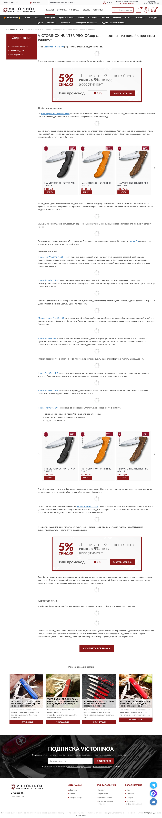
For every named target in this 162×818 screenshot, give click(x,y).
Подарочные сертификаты (113, 23)
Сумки (40, 23)
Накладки (92, 18)
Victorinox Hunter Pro (54, 47)
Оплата (72, 794)
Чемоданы (153, 18)
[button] (127, 3)
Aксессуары (65, 23)
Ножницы (139, 18)
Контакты (98, 10)
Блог (128, 790)
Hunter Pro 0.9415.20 (47, 408)
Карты (128, 18)
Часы (37, 18)
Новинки (130, 794)
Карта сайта (103, 794)
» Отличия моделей (16, 51)
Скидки (130, 798)
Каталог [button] (50, 10)
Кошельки (51, 23)
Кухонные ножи (66, 18)
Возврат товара (75, 798)
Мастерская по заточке (86, 23)
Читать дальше (26, 722)
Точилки (105, 18)
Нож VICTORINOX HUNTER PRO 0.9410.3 (59, 184)
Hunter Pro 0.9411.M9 (48, 391)
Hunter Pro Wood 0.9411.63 (50, 257)
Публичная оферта (105, 798)
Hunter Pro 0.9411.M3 (48, 373)
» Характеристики (15, 55)
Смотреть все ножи (122, 93)
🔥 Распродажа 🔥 (12, 18)
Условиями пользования (101, 767)
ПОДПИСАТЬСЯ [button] (104, 761)
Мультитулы (49, 18)
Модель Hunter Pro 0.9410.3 (51, 318)
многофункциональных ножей (55, 114)
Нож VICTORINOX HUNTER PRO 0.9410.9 (96, 184)
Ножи (27, 18)
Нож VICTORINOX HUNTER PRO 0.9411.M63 (132, 184)
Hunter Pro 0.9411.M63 (48, 280)
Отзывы (86, 10)
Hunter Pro (134, 241)
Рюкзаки (117, 18)
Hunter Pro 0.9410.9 (47, 339)
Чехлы (81, 18)
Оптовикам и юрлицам (68, 10)
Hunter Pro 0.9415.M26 (87, 507)
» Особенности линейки (18, 47)
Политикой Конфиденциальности (79, 767)
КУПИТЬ (50, 192)
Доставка (73, 790)
